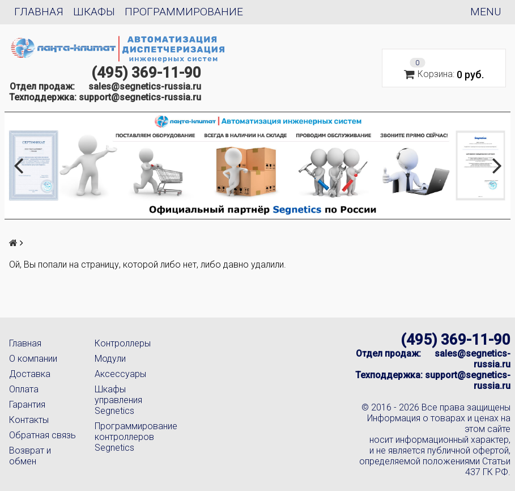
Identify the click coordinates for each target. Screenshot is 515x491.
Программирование (184, 11)
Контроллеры (123, 343)
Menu (485, 11)
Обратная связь (42, 435)
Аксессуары (120, 374)
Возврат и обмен (30, 456)
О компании (33, 358)
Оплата (24, 389)
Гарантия (27, 404)
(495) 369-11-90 (146, 72)
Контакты (29, 419)
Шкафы (94, 11)
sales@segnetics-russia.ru (144, 86)
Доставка (29, 374)
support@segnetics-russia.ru (140, 97)
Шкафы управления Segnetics (118, 400)
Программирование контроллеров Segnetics (128, 437)
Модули (110, 358)
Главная (38, 11)
